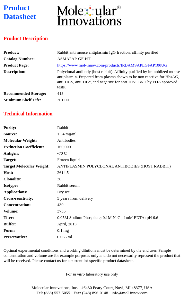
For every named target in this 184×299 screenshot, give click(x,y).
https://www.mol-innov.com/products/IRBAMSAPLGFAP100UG (112, 65)
